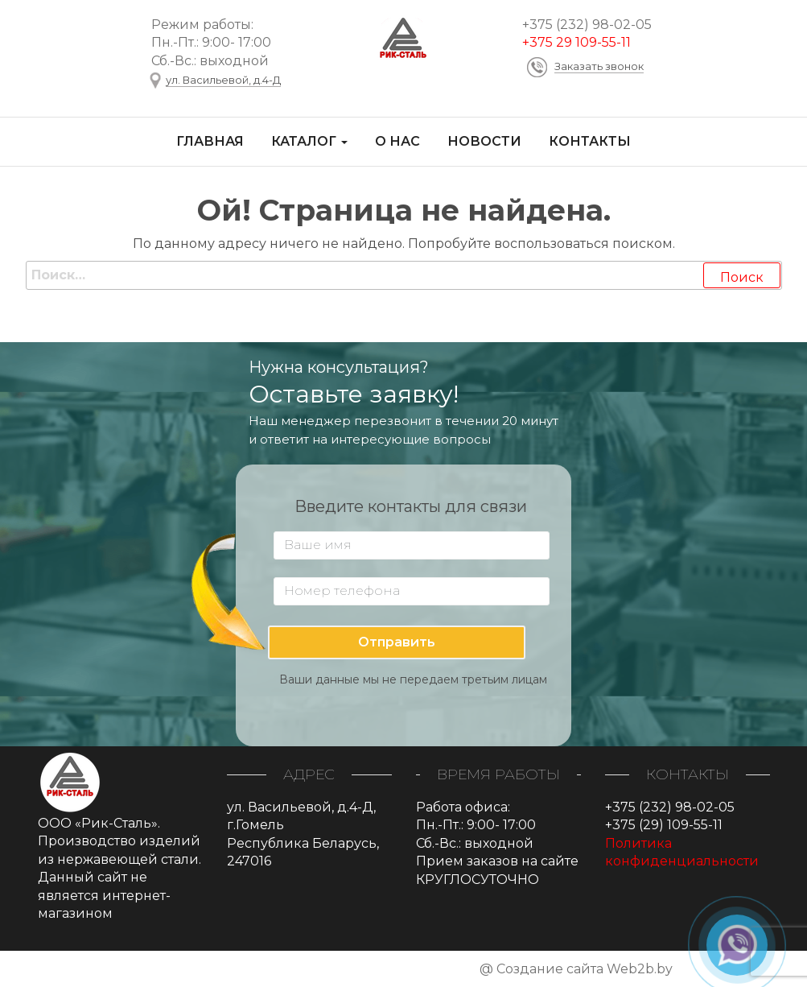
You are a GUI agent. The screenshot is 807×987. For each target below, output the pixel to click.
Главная (210, 141)
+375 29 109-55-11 (576, 42)
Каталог (309, 141)
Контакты (590, 141)
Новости (484, 141)
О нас (397, 141)
